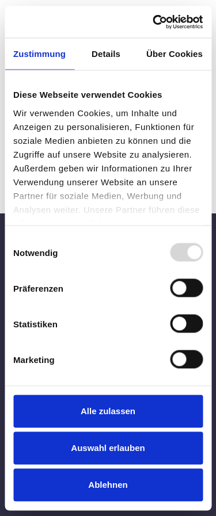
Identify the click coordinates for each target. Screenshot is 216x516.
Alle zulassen (108, 411)
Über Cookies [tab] (174, 54)
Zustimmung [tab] (39, 54)
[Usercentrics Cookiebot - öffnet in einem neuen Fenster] (154, 21)
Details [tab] (106, 54)
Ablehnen (107, 485)
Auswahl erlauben (108, 448)
